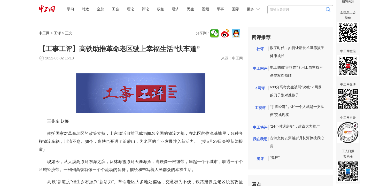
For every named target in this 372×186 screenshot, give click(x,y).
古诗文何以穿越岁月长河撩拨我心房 (297, 142)
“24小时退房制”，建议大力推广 (295, 126)
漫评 (260, 159)
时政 (85, 9)
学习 (70, 9)
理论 (130, 9)
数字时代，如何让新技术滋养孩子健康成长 (297, 52)
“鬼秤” (275, 158)
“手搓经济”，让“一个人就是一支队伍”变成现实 (297, 111)
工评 (57, 33)
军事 (220, 9)
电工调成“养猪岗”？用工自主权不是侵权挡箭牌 (296, 71)
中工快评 (260, 127)
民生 (190, 9)
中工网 (44, 33)
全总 (100, 9)
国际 (235, 9)
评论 (145, 9)
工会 (115, 9)
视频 (205, 9)
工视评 (260, 108)
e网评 (260, 88)
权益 (160, 9)
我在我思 (260, 139)
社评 (260, 49)
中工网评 (260, 68)
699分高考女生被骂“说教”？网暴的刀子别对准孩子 (296, 91)
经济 (175, 9)
